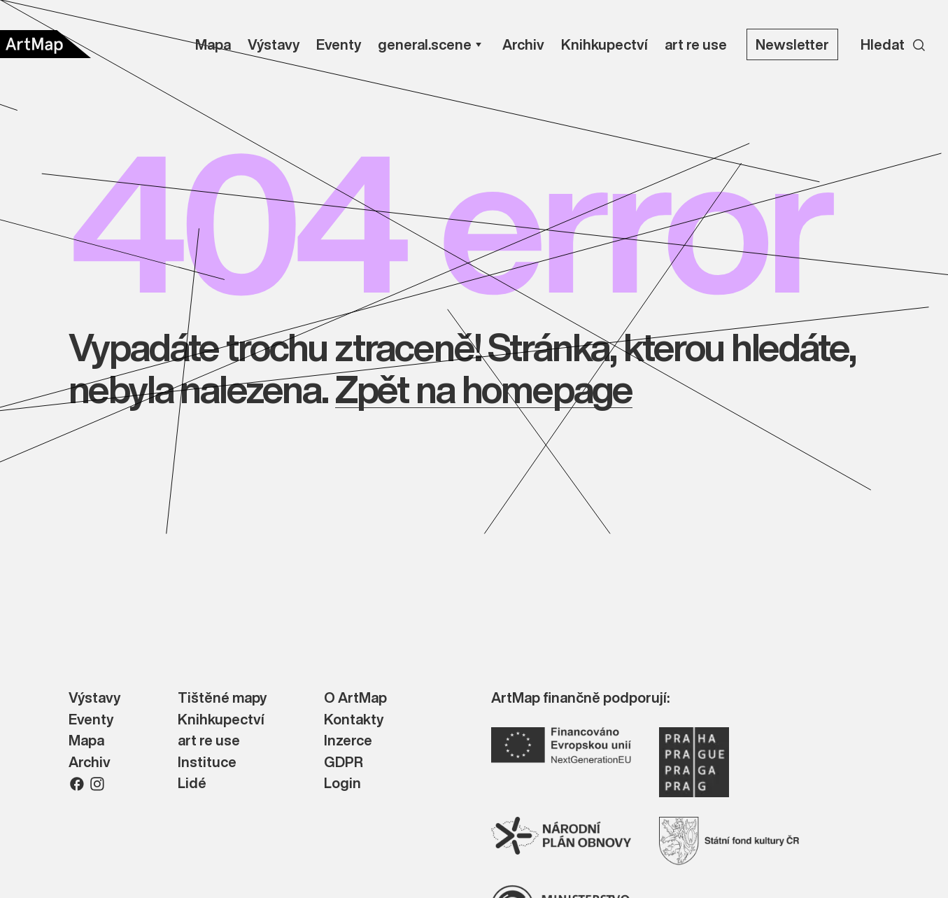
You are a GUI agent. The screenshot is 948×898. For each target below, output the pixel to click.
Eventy (91, 719)
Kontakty (353, 719)
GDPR (343, 762)
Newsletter (792, 44)
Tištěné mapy (222, 698)
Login (342, 783)
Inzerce (348, 740)
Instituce (207, 762)
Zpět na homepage (483, 388)
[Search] (893, 44)
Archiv (90, 762)
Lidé (192, 783)
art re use (209, 740)
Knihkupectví (221, 719)
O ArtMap (355, 698)
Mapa (86, 740)
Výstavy (94, 698)
